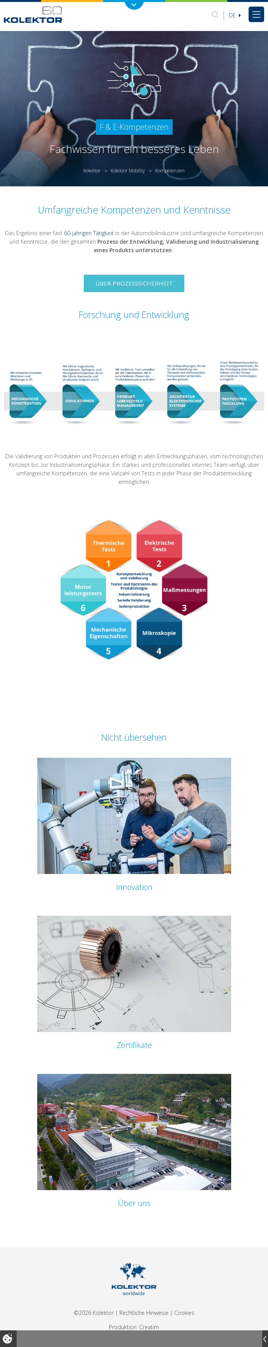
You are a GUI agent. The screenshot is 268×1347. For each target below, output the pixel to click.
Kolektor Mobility (128, 170)
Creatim (149, 1327)
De (235, 15)
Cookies (184, 1312)
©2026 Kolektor (94, 1312)
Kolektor (91, 170)
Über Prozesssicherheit (134, 283)
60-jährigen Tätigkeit (89, 233)
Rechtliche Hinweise (143, 1312)
